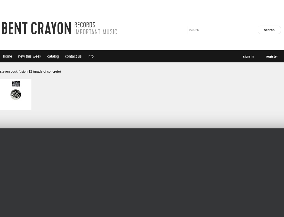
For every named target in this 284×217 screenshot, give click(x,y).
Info (91, 56)
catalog (53, 56)
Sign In (248, 56)
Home (7, 56)
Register (272, 56)
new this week (29, 56)
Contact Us (73, 56)
